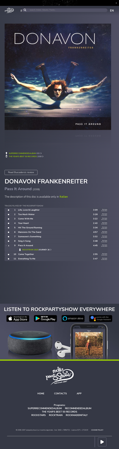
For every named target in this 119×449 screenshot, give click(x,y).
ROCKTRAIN (56, 415)
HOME (40, 393)
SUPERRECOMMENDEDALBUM (45, 408)
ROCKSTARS (38, 415)
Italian (64, 197)
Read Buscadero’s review (21, 172)
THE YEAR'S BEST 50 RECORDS (59, 411)
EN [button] (112, 10)
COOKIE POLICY (97, 430)
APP (79, 393)
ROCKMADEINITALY (77, 415)
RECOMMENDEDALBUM (78, 408)
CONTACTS (60, 393)
